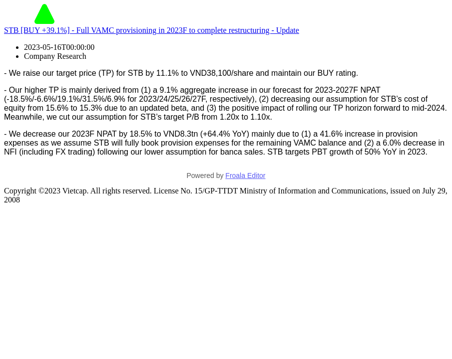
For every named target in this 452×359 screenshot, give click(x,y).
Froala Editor (245, 176)
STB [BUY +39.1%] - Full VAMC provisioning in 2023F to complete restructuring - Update (151, 30)
